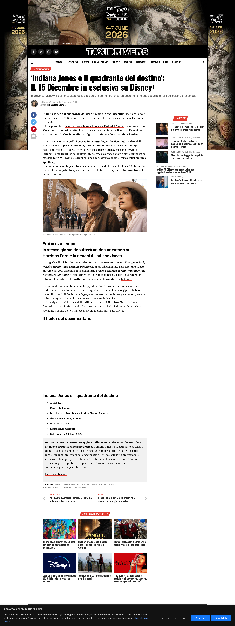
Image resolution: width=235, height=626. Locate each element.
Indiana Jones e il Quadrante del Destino (65, 491)
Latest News (72, 62)
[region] (117, 615)
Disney (59, 489)
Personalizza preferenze (173, 618)
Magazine (176, 62)
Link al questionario (57, 478)
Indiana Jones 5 (108, 489)
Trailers (128, 62)
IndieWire (127, 283)
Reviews (58, 62)
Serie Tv (116, 62)
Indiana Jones (90, 489)
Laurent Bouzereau (112, 266)
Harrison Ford (72, 489)
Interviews (141, 62)
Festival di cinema (159, 62)
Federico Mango (57, 105)
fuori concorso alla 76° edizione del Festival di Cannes (97, 126)
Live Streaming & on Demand (95, 62)
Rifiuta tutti (200, 618)
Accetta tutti (221, 618)
